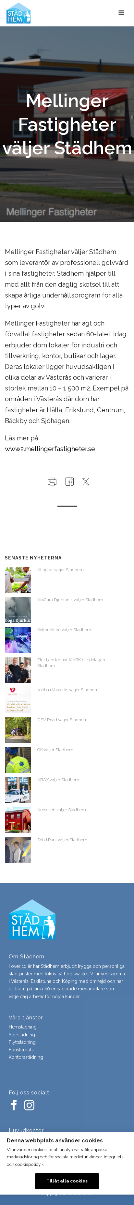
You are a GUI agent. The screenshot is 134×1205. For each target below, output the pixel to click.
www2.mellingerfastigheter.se (50, 449)
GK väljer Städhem (55, 749)
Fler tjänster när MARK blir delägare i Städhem (72, 662)
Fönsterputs (21, 1049)
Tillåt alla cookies (67, 1180)
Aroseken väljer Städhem (61, 809)
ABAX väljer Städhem (58, 779)
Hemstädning (23, 1027)
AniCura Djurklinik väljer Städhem (70, 599)
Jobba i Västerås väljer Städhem (68, 689)
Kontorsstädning (26, 1057)
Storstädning (22, 1034)
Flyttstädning (22, 1042)
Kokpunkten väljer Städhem (64, 629)
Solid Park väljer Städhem (62, 839)
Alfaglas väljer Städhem (60, 569)
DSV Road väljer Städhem (62, 719)
